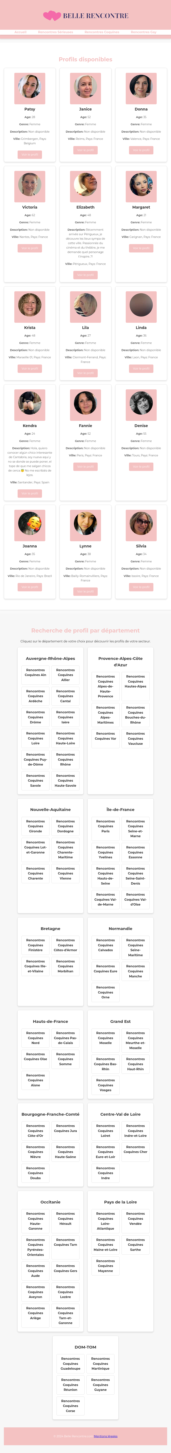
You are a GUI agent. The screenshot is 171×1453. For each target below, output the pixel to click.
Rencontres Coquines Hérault (65, 1218)
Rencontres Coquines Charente (35, 873)
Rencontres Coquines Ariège (35, 1313)
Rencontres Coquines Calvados (105, 945)
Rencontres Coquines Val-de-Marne (105, 899)
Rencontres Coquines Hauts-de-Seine (105, 876)
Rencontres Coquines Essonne (135, 852)
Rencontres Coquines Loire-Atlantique (105, 1221)
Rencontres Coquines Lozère (65, 1292)
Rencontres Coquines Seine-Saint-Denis (135, 876)
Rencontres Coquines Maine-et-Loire (105, 1245)
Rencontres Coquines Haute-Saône (65, 1152)
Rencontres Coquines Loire (35, 738)
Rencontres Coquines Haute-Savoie (65, 780)
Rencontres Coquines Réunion (70, 1385)
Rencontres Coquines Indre (105, 1173)
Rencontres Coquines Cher (135, 1149)
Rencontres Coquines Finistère (35, 945)
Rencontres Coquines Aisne (35, 1080)
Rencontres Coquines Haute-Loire (65, 738)
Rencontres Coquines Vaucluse (135, 738)
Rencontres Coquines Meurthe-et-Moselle (135, 1040)
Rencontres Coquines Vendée (135, 1218)
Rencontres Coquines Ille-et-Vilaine (35, 966)
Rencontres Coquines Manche (135, 971)
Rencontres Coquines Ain (35, 672)
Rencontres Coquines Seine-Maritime (135, 947)
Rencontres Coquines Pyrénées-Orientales (35, 1247)
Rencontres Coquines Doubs (35, 1173)
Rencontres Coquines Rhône (65, 759)
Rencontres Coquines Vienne (65, 873)
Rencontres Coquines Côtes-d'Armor (65, 945)
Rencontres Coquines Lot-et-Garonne (35, 847)
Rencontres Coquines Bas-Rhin (105, 1064)
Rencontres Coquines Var (105, 736)
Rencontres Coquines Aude (35, 1271)
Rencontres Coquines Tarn (65, 1242)
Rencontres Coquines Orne (105, 992)
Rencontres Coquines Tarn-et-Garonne (65, 1315)
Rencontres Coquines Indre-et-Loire (135, 1131)
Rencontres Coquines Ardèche (35, 696)
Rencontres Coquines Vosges (105, 1085)
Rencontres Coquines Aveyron (35, 1292)
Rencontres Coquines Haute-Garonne (35, 1221)
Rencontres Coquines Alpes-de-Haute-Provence (105, 686)
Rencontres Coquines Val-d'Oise (135, 899)
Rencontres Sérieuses (55, 32)
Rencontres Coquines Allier (65, 675)
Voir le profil (29, 154)
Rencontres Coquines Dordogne (65, 826)
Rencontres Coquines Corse (70, 1406)
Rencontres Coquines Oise (35, 1056)
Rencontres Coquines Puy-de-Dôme (35, 759)
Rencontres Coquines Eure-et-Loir (105, 1152)
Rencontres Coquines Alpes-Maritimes (105, 715)
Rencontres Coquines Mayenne (105, 1266)
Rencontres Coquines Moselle (105, 1038)
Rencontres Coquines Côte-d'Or (35, 1131)
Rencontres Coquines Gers (65, 1268)
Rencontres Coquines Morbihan (65, 966)
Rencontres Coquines (102, 32)
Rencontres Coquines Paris (105, 826)
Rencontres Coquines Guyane (100, 1385)
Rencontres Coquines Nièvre (35, 1152)
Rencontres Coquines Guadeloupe (70, 1363)
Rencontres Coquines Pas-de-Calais (65, 1038)
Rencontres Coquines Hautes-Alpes (135, 681)
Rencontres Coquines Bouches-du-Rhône (135, 715)
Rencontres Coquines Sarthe (135, 1245)
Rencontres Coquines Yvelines (105, 852)
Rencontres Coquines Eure (105, 968)
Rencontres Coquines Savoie (35, 780)
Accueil (21, 32)
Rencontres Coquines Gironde (35, 826)
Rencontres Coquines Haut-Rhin (135, 1064)
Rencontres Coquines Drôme (35, 717)
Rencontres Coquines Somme (65, 1059)
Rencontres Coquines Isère (65, 717)
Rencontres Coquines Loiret (105, 1131)
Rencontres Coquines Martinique (100, 1363)
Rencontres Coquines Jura (65, 1128)
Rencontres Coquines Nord (35, 1038)
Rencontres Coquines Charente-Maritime (65, 849)
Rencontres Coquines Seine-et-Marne (135, 829)
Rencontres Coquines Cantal (65, 696)
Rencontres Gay (143, 32)
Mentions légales (105, 1436)
